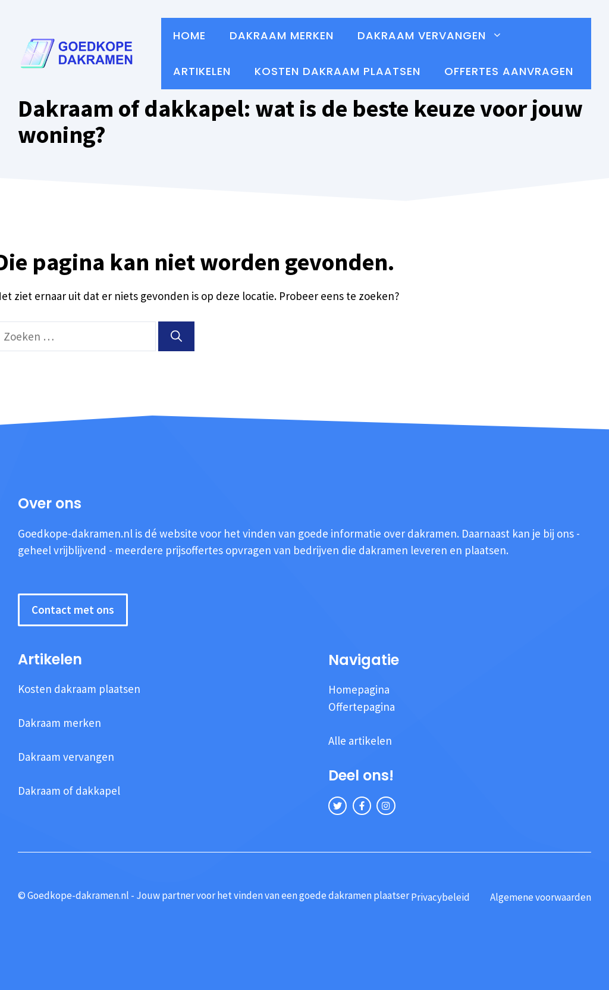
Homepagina (359, 689)
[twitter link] (337, 806)
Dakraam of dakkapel (69, 790)
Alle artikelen (360, 740)
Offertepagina (361, 706)
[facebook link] (362, 806)
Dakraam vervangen (435, 36)
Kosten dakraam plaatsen (337, 71)
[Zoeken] (176, 336)
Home (189, 35)
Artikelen (202, 71)
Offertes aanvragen (508, 71)
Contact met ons (73, 609)
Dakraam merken (282, 35)
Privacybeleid (440, 897)
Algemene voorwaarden (540, 897)
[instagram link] (385, 806)
